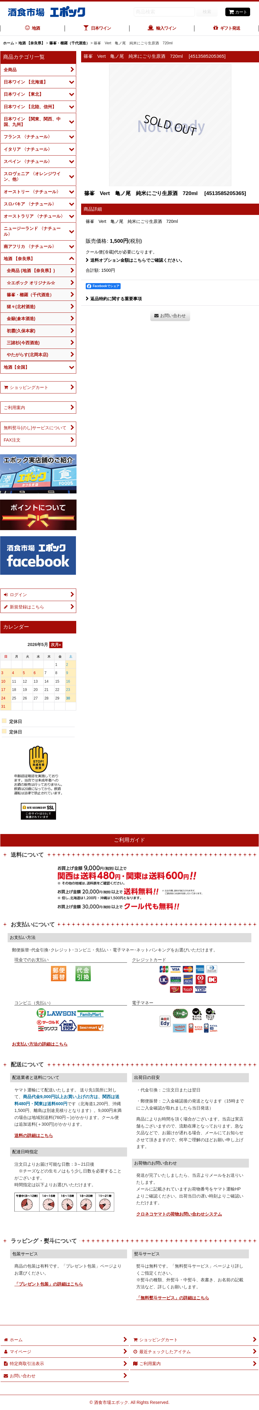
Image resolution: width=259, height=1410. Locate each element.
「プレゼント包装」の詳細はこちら (48, 1284)
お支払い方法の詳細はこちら (40, 1044)
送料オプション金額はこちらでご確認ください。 (135, 260)
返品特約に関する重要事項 (114, 298)
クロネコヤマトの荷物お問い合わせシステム (179, 1214)
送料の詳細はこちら (33, 1135)
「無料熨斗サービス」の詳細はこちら (172, 1297)
